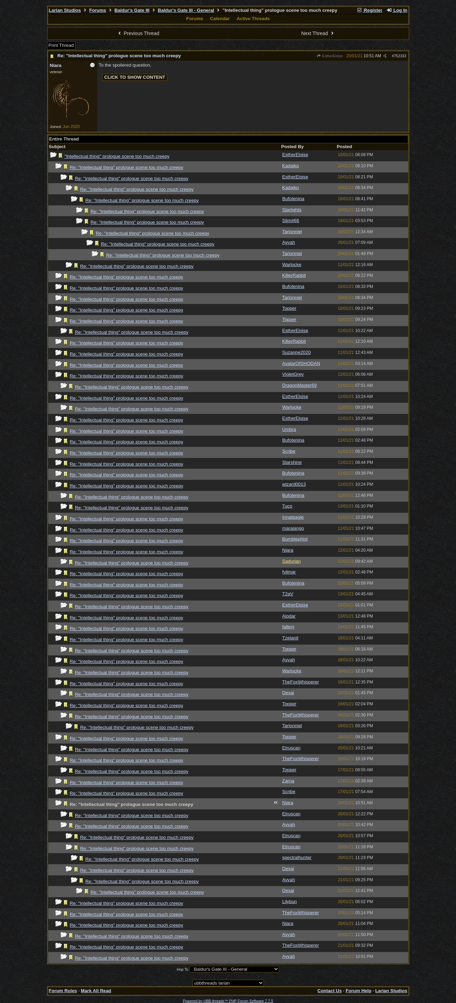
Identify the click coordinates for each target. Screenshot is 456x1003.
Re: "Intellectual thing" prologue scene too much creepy (119, 55)
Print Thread (61, 45)
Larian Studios (65, 10)
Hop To (183, 969)
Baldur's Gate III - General (186, 10)
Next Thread (318, 33)
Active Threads (253, 18)
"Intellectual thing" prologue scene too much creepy (117, 156)
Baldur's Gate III (131, 10)
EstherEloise (329, 56)
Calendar (220, 18)
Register (369, 10)
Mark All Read (96, 990)
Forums (97, 10)
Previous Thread (137, 33)
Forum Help (358, 990)
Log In (396, 10)
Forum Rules (63, 990)
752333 (400, 56)
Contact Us (329, 990)
